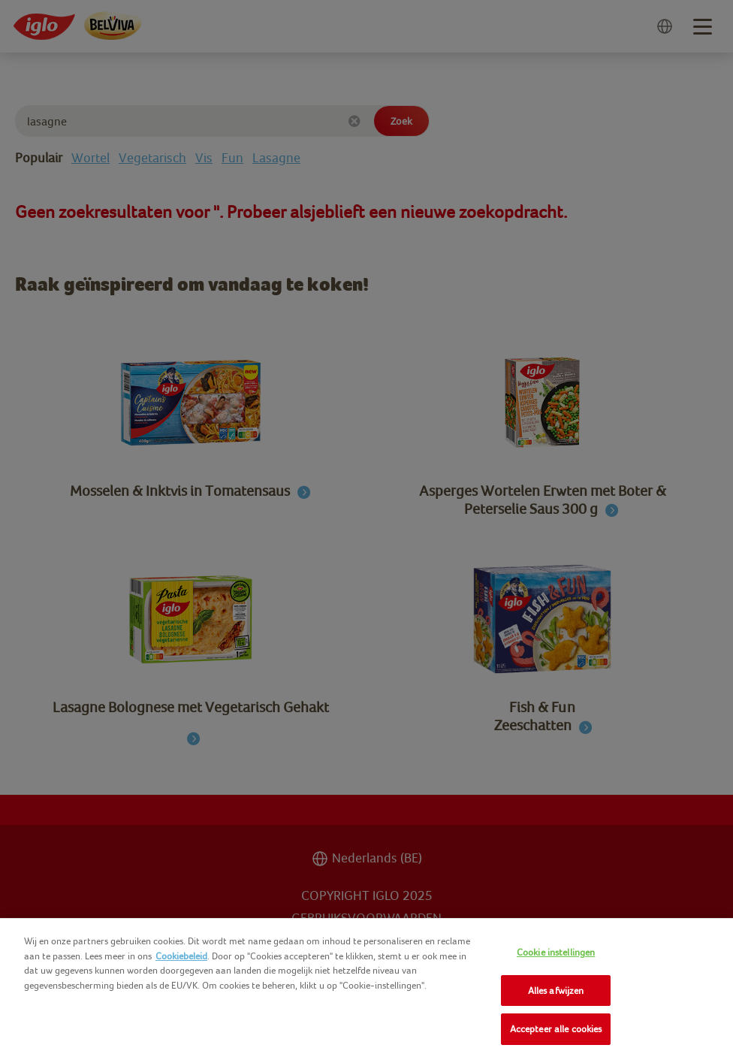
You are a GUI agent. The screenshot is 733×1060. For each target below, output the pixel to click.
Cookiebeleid (181, 956)
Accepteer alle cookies (556, 1028)
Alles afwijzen (556, 990)
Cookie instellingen (556, 952)
